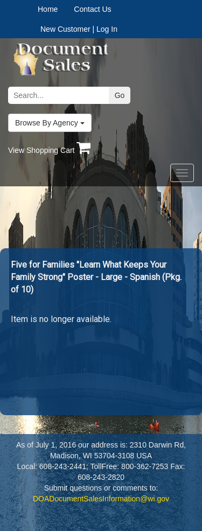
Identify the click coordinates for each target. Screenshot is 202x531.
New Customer (65, 29)
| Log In (104, 29)
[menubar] (72, 9)
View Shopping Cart (49, 150)
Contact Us (92, 9)
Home (48, 9)
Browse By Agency (50, 122)
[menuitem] (56, 9)
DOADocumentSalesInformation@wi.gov (101, 498)
